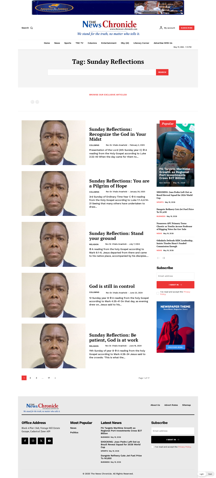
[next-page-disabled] (37, 102)
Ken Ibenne (164, 183)
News (159, 233)
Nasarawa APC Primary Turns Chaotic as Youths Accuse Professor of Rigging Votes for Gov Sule (174, 226)
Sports (160, 202)
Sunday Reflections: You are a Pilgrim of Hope (119, 183)
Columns (94, 145)
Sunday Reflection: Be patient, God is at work (113, 337)
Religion (94, 244)
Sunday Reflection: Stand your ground (116, 235)
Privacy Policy (184, 447)
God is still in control (112, 286)
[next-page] (55, 378)
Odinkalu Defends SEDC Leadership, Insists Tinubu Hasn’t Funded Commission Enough (175, 243)
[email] (175, 276)
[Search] (162, 72)
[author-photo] (103, 144)
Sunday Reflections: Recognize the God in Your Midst (117, 134)
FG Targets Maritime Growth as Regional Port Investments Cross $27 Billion (174, 173)
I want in (175, 284)
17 (49, 378)
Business (161, 216)
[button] (28, 28)
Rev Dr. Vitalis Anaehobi (116, 145)
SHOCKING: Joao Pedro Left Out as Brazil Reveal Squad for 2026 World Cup (174, 195)
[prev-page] (32, 102)
